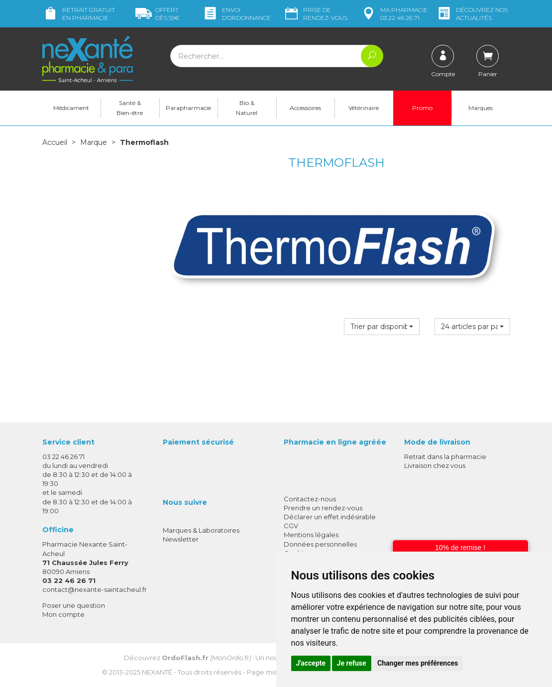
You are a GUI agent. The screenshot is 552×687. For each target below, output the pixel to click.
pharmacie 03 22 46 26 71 (394, 13)
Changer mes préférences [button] (417, 663)
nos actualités (472, 13)
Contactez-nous (310, 499)
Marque (93, 142)
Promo (422, 108)
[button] (382, 326)
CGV (291, 526)
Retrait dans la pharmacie (445, 456)
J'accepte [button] (311, 663)
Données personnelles (320, 544)
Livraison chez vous (434, 465)
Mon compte (63, 614)
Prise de (315, 13)
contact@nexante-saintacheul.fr (94, 589)
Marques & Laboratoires (201, 530)
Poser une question (73, 605)
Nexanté (157, 672)
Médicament (71, 108)
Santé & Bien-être (129, 107)
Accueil (54, 142)
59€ (157, 13)
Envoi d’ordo (236, 13)
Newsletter (181, 539)
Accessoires (305, 108)
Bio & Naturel (246, 107)
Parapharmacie (188, 108)
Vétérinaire (363, 108)
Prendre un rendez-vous (323, 508)
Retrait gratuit (78, 13)
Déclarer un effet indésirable (330, 517)
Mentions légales (311, 535)
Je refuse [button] (351, 663)
